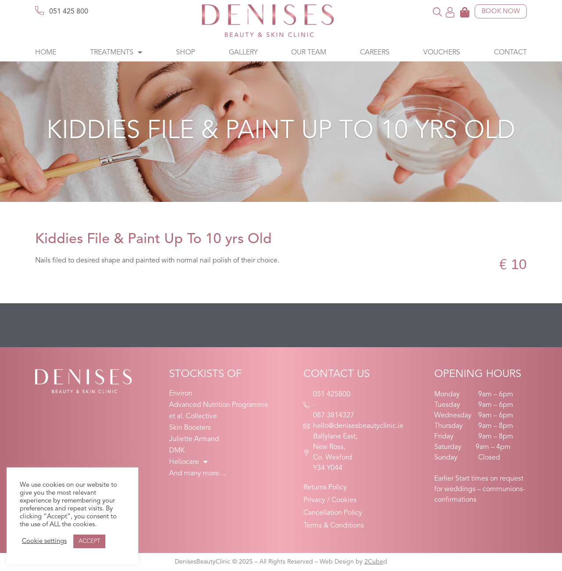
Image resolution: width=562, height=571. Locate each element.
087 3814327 (333, 415)
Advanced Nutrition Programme (218, 405)
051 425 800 (68, 11)
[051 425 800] (39, 10)
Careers (374, 52)
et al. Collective (193, 416)
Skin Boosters (190, 427)
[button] (437, 11)
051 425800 (331, 394)
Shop (185, 52)
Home (45, 52)
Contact (510, 52)
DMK (177, 450)
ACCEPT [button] (89, 541)
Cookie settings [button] (44, 541)
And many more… (197, 473)
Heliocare (188, 462)
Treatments (116, 52)
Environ (180, 393)
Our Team (308, 52)
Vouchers (441, 52)
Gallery (243, 52)
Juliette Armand (194, 439)
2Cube (373, 562)
